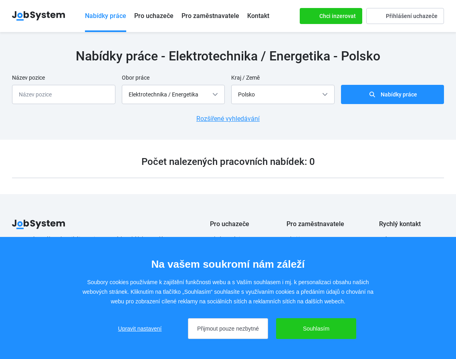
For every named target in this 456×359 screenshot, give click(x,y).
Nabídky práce (105, 16)
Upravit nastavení (140, 328)
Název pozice (28, 77)
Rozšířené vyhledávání (228, 118)
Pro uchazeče (154, 16)
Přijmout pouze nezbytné (228, 328)
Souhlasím (316, 328)
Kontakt (258, 16)
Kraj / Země (245, 77)
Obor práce (135, 77)
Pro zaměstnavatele (210, 16)
